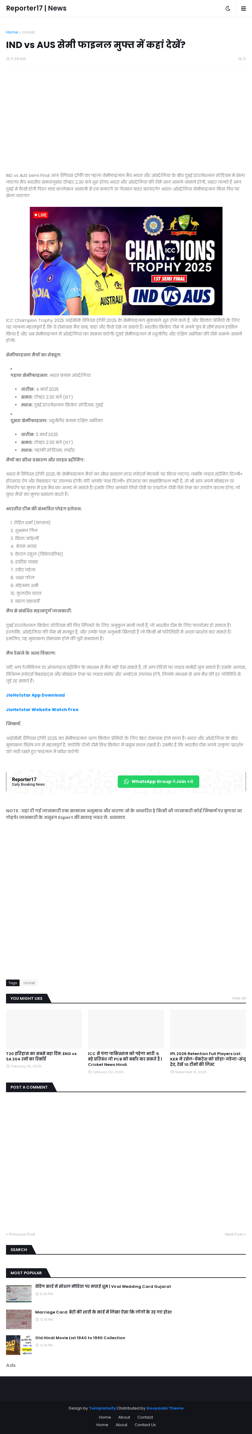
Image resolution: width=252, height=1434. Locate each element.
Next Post (234, 1234)
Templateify (102, 1408)
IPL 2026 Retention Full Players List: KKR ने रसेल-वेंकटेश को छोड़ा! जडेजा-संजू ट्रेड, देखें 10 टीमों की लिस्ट (208, 1059)
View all (239, 998)
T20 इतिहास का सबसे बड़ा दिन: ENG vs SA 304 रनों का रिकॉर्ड (41, 1056)
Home (12, 32)
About (124, 1417)
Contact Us (145, 1425)
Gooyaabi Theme (165, 1408)
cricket (28, 32)
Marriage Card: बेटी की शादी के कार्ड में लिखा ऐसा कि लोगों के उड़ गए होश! (103, 1312)
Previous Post (22, 1234)
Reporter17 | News (36, 8)
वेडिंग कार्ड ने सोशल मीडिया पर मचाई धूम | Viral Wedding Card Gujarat (103, 1286)
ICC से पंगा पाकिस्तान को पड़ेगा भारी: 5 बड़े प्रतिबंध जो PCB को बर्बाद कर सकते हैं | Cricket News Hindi (125, 1059)
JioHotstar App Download (35, 695)
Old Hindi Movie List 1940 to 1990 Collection (80, 1338)
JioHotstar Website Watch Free (42, 710)
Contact (145, 1417)
